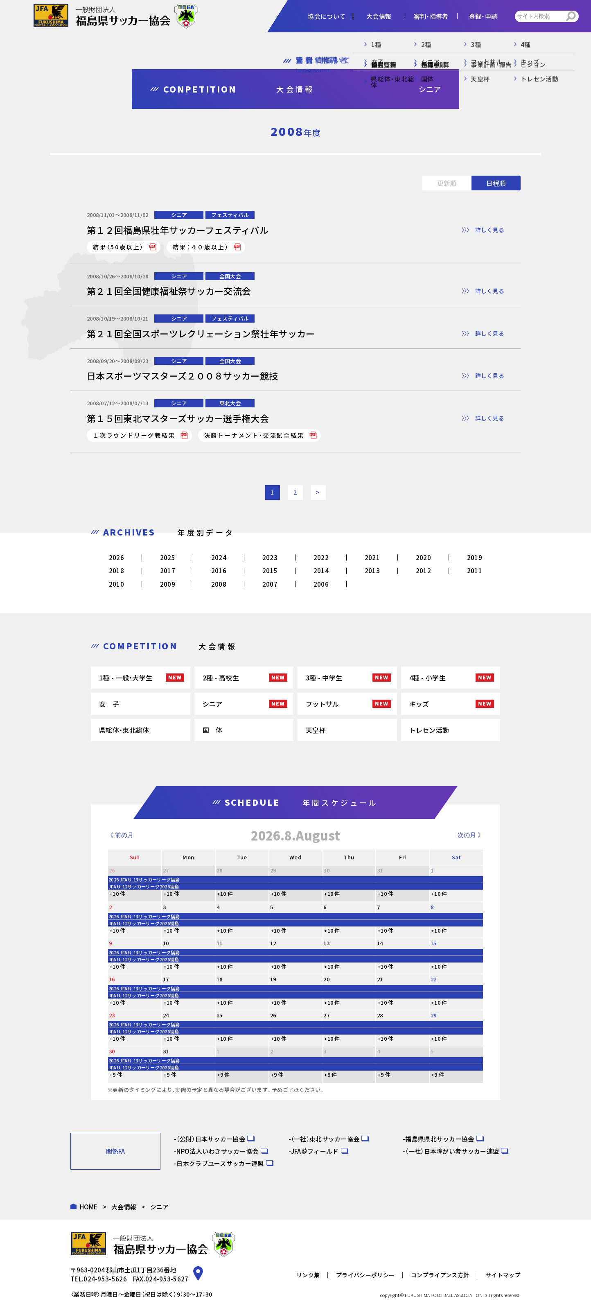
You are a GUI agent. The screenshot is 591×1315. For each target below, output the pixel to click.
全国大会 (230, 276)
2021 (372, 557)
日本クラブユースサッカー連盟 (220, 1163)
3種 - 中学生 (324, 677)
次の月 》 (471, 834)
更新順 (447, 183)
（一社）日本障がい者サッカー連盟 (452, 1151)
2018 (116, 570)
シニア (179, 215)
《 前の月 (120, 834)
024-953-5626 (105, 1278)
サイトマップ (503, 1275)
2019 (474, 557)
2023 (269, 557)
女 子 (109, 704)
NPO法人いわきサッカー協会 (217, 1151)
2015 (269, 570)
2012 (423, 570)
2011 (474, 570)
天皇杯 (316, 730)
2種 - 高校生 (221, 677)
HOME (89, 1206)
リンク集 (308, 1275)
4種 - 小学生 (427, 677)
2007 (269, 584)
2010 (116, 584)
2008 (218, 584)
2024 (218, 557)
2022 (321, 557)
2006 (321, 584)
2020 (423, 557)
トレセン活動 (429, 730)
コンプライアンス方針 (440, 1275)
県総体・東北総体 (124, 730)
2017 (167, 570)
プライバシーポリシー (365, 1275)
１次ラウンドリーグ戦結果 (134, 435)
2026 (116, 557)
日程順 (496, 183)
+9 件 (115, 1074)
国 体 (213, 730)
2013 (372, 570)
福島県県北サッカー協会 (439, 1138)
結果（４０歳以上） (201, 247)
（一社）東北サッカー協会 (325, 1138)
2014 (321, 570)
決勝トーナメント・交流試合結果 (254, 435)
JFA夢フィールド (315, 1151)
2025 (167, 557)
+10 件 (117, 893)
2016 (218, 570)
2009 (167, 584)
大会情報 (123, 1206)
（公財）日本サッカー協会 (210, 1138)
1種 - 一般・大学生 (125, 677)
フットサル (322, 704)
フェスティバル (230, 215)
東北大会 (230, 403)
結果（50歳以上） (118, 247)
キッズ (419, 704)
